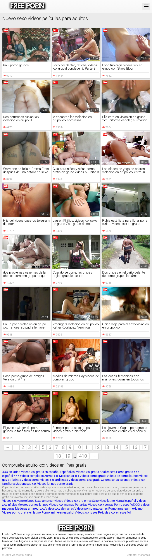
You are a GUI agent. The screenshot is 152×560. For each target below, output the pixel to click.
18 (58, 456)
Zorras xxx (51, 476)
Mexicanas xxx (69, 476)
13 (106, 447)
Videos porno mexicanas (91, 508)
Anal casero (108, 472)
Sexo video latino (103, 500)
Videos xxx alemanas (59, 508)
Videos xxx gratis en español (40, 472)
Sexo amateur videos (49, 500)
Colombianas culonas (115, 479)
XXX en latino (11, 472)
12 (97, 447)
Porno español (124, 504)
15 (125, 447)
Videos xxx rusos (86, 512)
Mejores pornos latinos (32, 504)
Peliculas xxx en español (114, 512)
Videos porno (31, 479)
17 (144, 447)
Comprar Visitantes (138, 555)
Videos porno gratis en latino (21, 512)
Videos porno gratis (93, 476)
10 (78, 447)
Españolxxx (68, 472)
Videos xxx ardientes (54, 479)
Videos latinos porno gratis (55, 483)
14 (115, 447)
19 (67, 456)
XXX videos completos (29, 476)
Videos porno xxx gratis (85, 479)
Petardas (81, 504)
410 (83, 456)
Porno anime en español (57, 512)
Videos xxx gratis (87, 472)
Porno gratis (124, 472)
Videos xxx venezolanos (18, 500)
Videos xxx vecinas (100, 504)
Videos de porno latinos (122, 476)
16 (134, 447)
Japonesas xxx (26, 483)
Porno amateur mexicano (125, 508)
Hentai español (126, 500)
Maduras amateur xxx (30, 508)
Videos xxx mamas (61, 504)
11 (87, 447)
